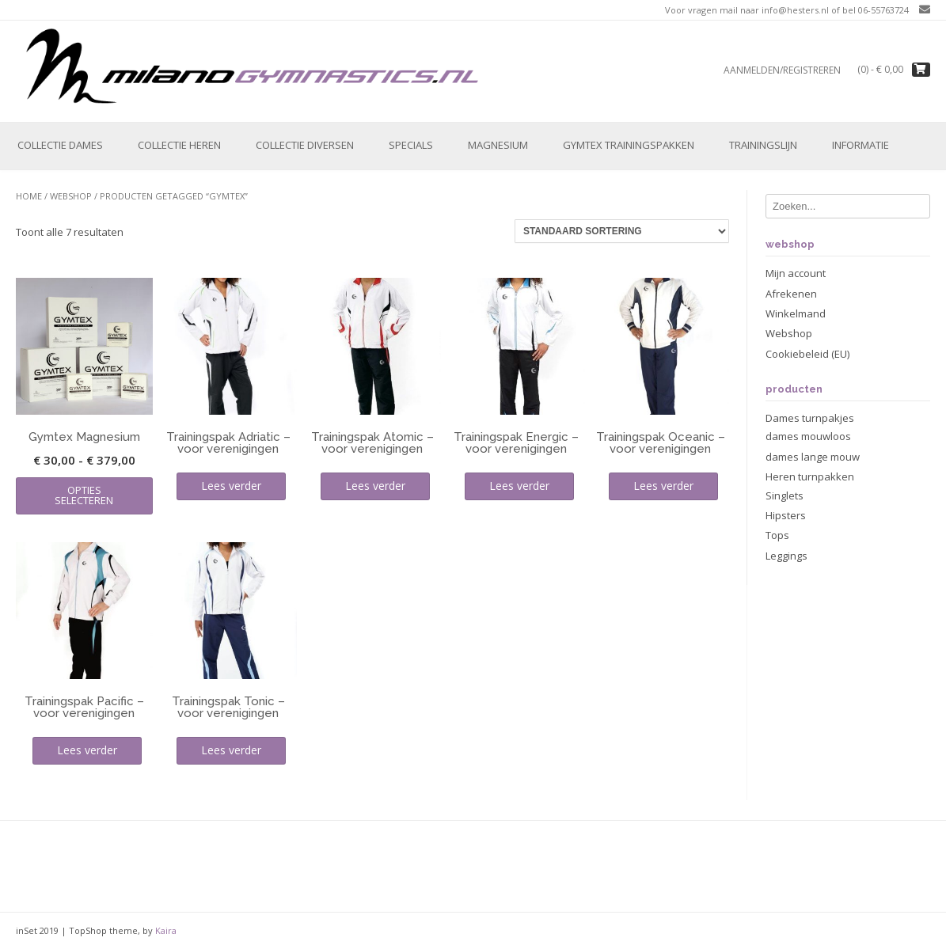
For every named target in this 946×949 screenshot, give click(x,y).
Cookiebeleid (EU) (807, 354)
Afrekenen (791, 294)
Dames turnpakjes (810, 418)
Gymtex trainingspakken (628, 145)
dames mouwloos (808, 436)
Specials (411, 145)
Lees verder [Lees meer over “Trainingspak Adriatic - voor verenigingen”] (231, 485)
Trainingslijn (763, 145)
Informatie (860, 145)
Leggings (786, 556)
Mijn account (796, 273)
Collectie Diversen (305, 145)
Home (29, 196)
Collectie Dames (60, 145)
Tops (777, 535)
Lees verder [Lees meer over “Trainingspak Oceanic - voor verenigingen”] (663, 485)
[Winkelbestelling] (622, 231)
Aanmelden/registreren (782, 70)
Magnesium (498, 145)
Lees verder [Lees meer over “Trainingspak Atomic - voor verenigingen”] (375, 485)
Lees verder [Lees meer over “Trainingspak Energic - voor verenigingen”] (519, 485)
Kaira (166, 930)
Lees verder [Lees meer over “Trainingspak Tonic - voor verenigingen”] (231, 749)
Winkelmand (796, 313)
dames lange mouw (813, 457)
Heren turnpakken (810, 476)
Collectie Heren (179, 145)
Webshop (71, 196)
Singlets (785, 495)
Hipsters (786, 515)
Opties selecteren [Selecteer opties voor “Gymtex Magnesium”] (84, 495)
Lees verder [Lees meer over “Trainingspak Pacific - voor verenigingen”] (87, 749)
